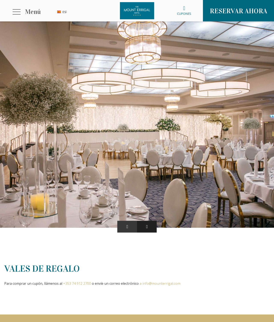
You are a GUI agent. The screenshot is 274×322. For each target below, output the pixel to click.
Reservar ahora (238, 11)
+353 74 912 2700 (77, 283)
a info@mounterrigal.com (160, 283)
